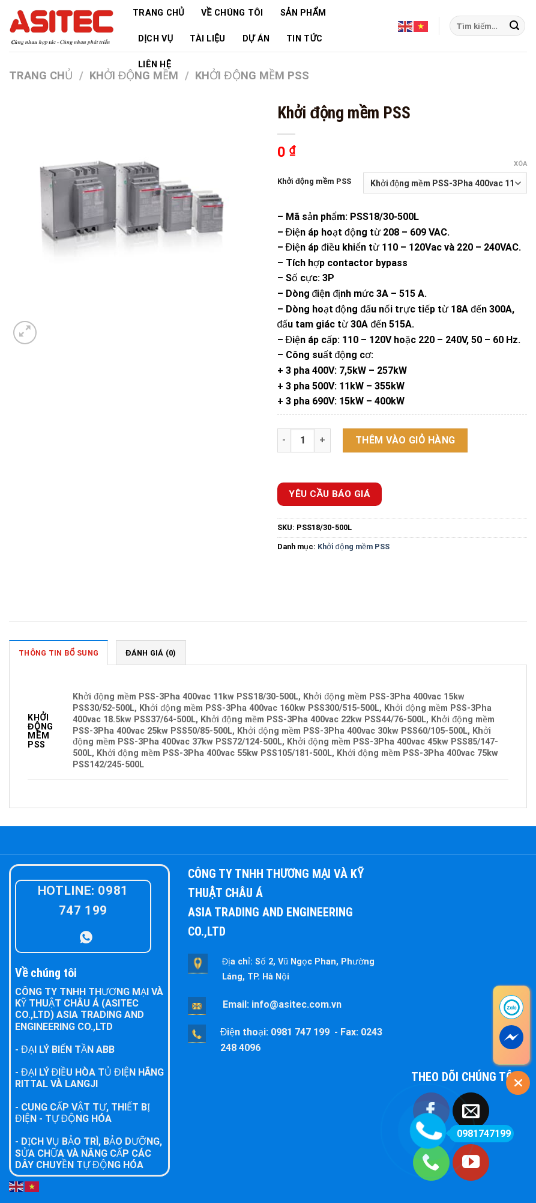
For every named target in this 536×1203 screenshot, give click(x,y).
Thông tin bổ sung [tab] (58, 652)
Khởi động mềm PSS (314, 181)
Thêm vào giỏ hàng (405, 440)
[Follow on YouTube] (471, 1162)
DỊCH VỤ (155, 39)
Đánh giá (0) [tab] (150, 652)
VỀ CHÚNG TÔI (232, 13)
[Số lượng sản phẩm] (303, 440)
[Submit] (514, 26)
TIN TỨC (304, 39)
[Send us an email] (471, 1110)
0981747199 (480, 1133)
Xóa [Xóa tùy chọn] (520, 164)
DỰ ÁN (256, 39)
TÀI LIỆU (207, 39)
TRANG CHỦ (158, 13)
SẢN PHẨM (303, 13)
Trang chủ (41, 75)
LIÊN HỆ (154, 64)
